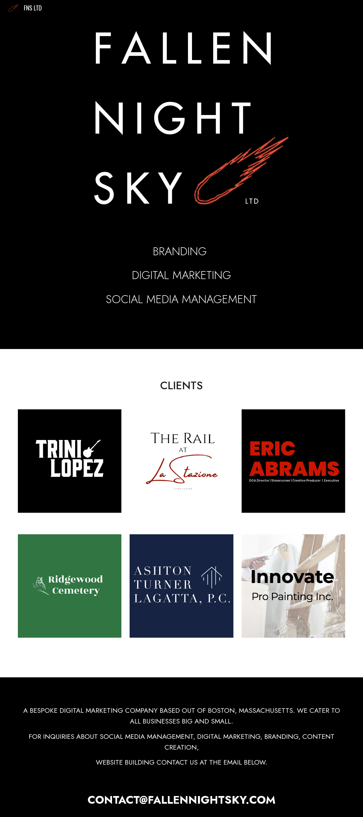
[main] (181, 267)
